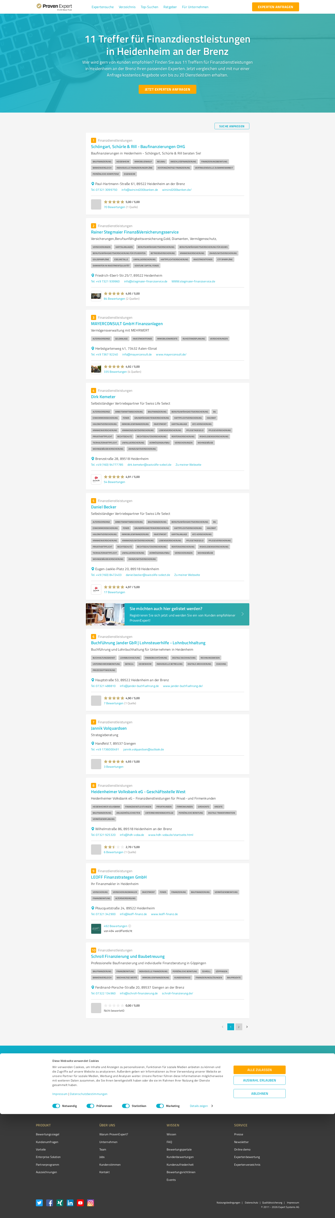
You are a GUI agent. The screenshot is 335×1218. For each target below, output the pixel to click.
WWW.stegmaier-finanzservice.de (193, 281)
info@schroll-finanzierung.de (139, 993)
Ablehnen (259, 1197)
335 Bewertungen (115, 372)
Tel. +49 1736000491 (105, 749)
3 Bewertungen (113, 767)
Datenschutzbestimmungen (89, 1198)
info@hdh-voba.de (132, 835)
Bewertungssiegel (47, 1134)
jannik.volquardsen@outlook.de (143, 749)
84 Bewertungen (114, 298)
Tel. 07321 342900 (103, 914)
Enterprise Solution (48, 1157)
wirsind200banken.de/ (177, 190)
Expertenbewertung (223, 1157)
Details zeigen (199, 1210)
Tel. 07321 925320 (103, 835)
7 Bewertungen (113, 703)
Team (94, 1149)
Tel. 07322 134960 (103, 993)
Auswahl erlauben (259, 1184)
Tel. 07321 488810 (103, 686)
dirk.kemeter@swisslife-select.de (149, 464)
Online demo (218, 1149)
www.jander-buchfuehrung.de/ (183, 686)
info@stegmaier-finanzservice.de (146, 281)
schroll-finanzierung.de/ (177, 993)
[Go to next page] (247, 1026)
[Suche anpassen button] (232, 126)
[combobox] (99, 1070)
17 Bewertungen (114, 592)
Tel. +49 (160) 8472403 (106, 575)
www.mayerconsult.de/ (171, 354)
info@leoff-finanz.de (133, 914)
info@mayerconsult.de (137, 354)
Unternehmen (100, 1142)
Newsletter (217, 1142)
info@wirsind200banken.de (140, 190)
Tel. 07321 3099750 (104, 190)
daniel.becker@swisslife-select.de (148, 575)
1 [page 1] (230, 1026)
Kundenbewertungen (164, 1157)
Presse (214, 1134)
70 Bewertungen (114, 207)
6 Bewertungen (113, 852)
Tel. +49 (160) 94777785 (107, 464)
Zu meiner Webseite (188, 464)
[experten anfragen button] (275, 6)
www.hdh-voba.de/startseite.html (170, 835)
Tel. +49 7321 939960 (105, 281)
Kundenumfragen (47, 1142)
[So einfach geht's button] (199, 1097)
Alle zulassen (259, 1173)
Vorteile (41, 1149)
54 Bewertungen (114, 482)
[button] (103, 6)
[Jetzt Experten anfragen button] (167, 89)
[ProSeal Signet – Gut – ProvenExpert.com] (283, 1142)
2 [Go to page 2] (238, 1026)
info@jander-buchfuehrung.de (139, 686)
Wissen (155, 1134)
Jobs (94, 1157)
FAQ (153, 1142)
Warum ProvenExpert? (105, 1134)
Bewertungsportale (163, 1149)
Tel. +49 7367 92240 (104, 354)
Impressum (60, 1198)
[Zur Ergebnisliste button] (62, 1097)
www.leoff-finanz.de (164, 914)
